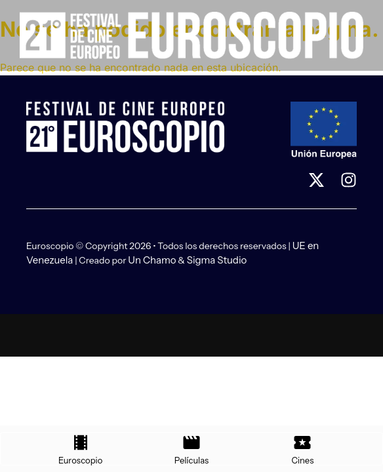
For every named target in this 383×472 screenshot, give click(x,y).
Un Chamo (152, 260)
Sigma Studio (217, 260)
